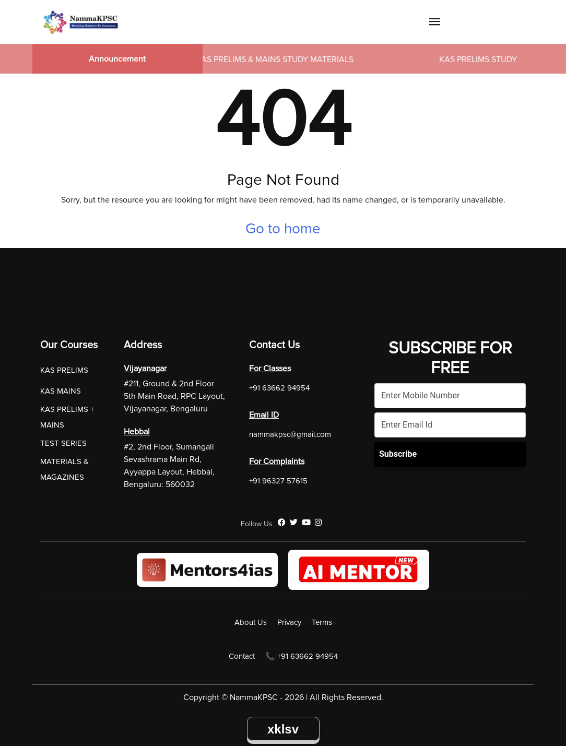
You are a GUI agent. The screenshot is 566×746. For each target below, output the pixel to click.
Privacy (289, 622)
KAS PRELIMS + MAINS (67, 417)
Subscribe (398, 454)
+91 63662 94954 (279, 388)
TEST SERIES (63, 443)
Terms (322, 622)
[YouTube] (306, 522)
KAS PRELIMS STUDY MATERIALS (503, 59)
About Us (250, 622)
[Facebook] (282, 522)
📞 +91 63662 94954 (301, 656)
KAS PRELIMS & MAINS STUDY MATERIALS (277, 59)
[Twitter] (294, 522)
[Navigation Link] (435, 23)
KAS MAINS (60, 391)
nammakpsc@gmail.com (290, 434)
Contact (242, 656)
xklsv (283, 729)
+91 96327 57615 (278, 481)
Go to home (283, 229)
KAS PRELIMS (64, 370)
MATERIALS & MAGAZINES (64, 469)
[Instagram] (318, 522)
